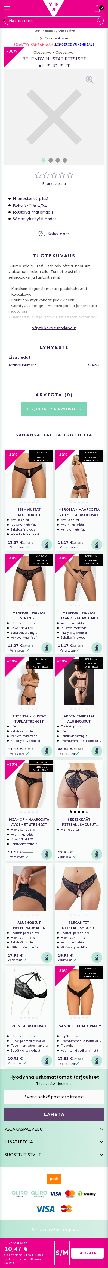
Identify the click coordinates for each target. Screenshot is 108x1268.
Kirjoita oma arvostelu (54, 409)
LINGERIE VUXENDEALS (74, 44)
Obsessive (66, 31)
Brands (50, 31)
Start (38, 31)
